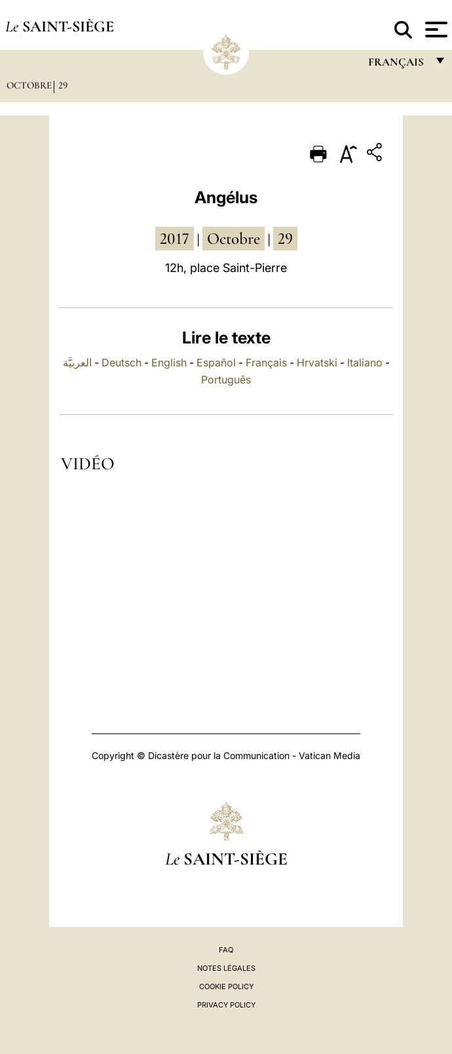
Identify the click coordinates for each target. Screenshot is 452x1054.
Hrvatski (317, 362)
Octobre (29, 85)
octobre (233, 238)
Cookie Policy (226, 986)
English (169, 362)
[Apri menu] (434, 29)
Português (226, 379)
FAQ (226, 949)
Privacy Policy (226, 1004)
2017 (174, 238)
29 (62, 85)
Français (266, 362)
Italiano (365, 362)
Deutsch (121, 362)
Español (216, 362)
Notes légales (226, 968)
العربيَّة (77, 362)
